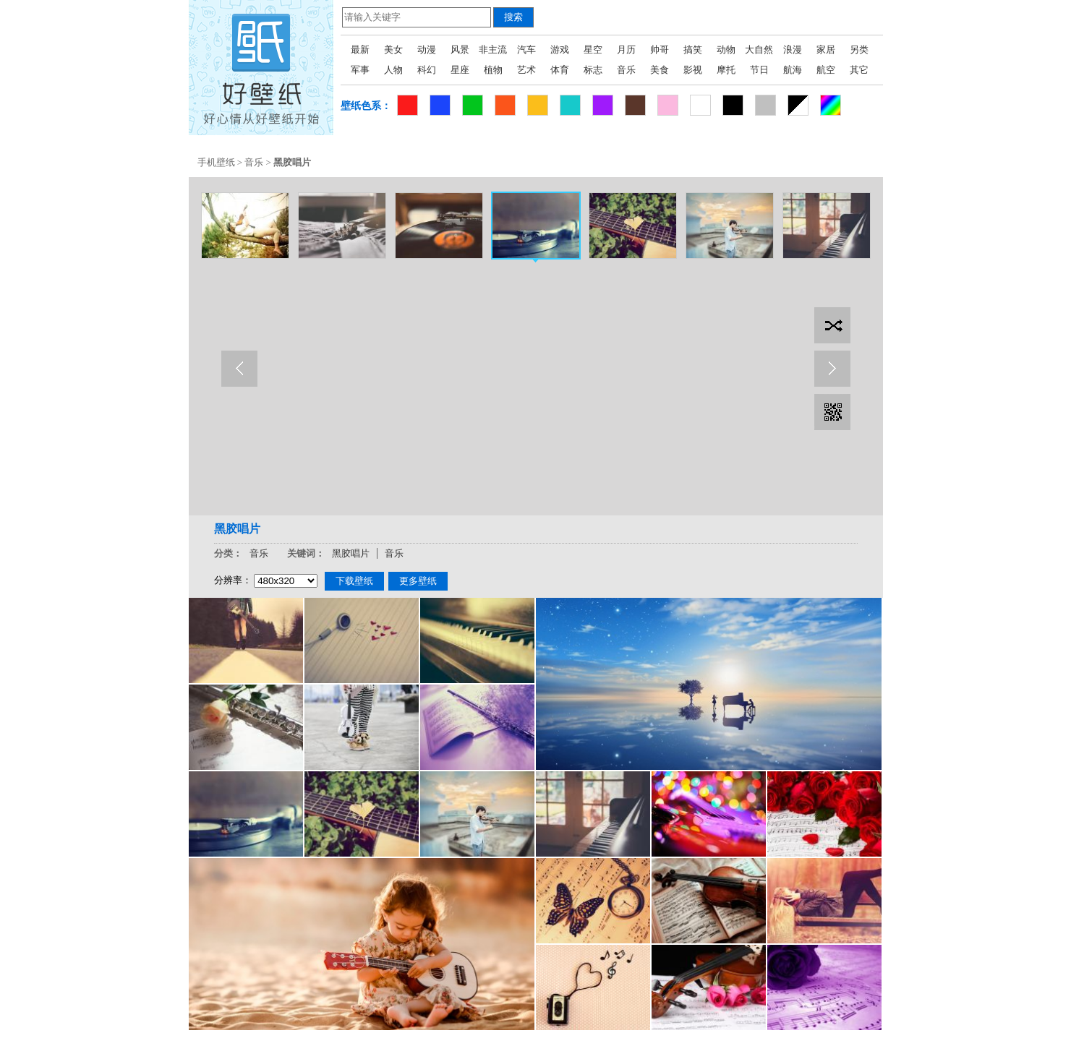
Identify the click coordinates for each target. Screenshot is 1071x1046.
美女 (393, 49)
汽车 (526, 49)
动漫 (426, 49)
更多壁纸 (418, 580)
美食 (659, 69)
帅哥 (659, 49)
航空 (825, 69)
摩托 (726, 69)
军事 (360, 69)
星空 (593, 49)
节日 (759, 69)
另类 (859, 49)
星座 (460, 69)
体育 (559, 69)
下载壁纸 (354, 580)
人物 (393, 69)
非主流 (493, 49)
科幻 (426, 69)
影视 (692, 69)
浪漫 (792, 49)
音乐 (626, 69)
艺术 (526, 69)
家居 (825, 49)
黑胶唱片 (351, 553)
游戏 (559, 49)
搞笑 (692, 49)
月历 (626, 49)
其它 (859, 69)
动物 (726, 49)
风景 (460, 49)
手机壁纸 (216, 162)
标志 (593, 69)
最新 (360, 49)
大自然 (759, 49)
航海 (792, 69)
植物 (493, 69)
